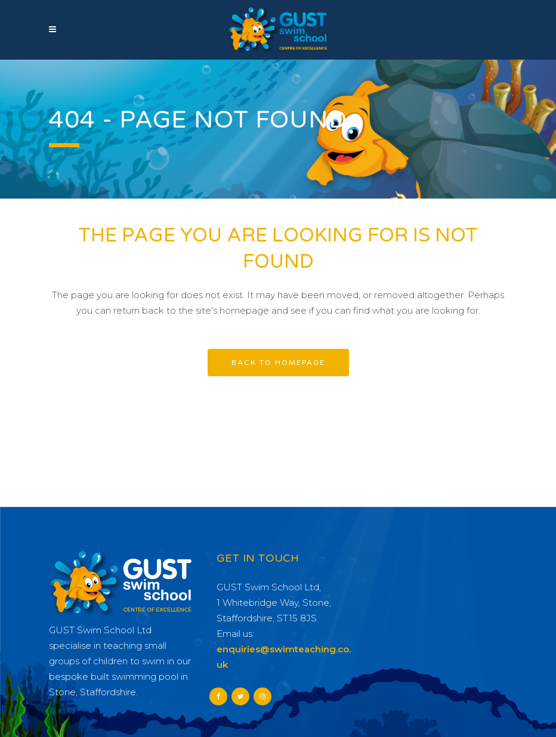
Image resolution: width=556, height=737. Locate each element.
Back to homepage (278, 362)
